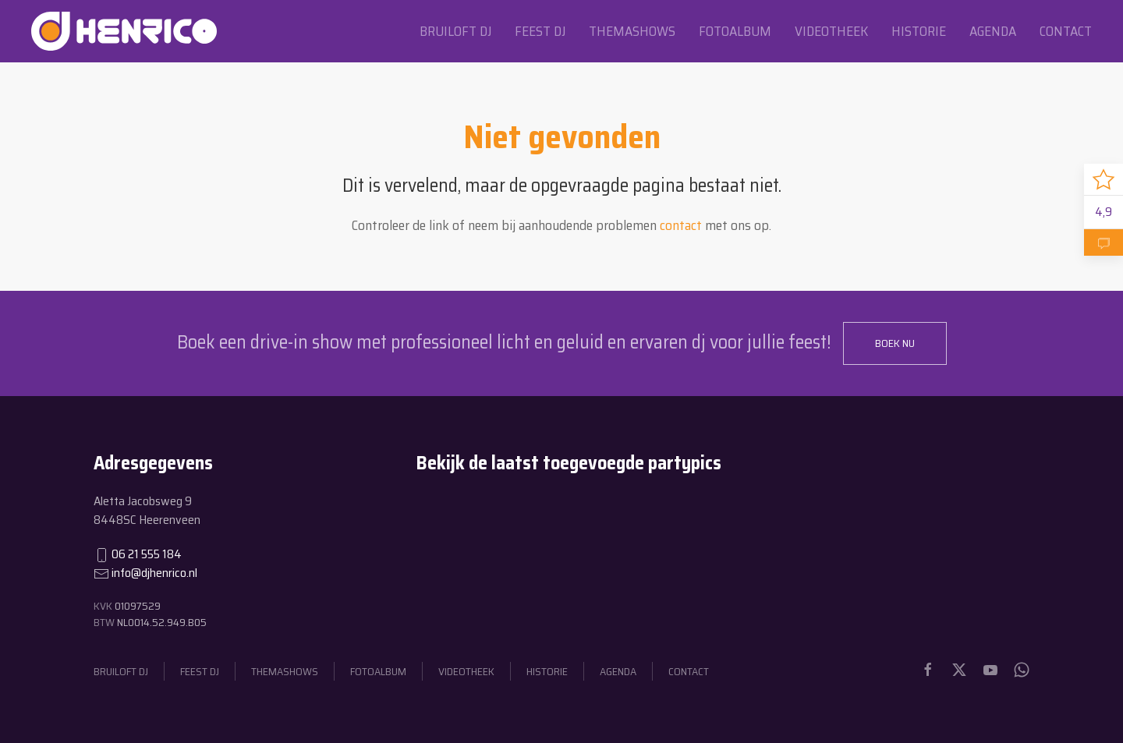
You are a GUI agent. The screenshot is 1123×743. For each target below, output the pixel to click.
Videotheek (831, 31)
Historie (918, 31)
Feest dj (540, 31)
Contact (1066, 31)
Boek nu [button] (895, 343)
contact (681, 225)
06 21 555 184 (147, 554)
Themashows (632, 31)
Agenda (992, 31)
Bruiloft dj (455, 31)
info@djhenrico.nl (154, 572)
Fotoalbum (735, 31)
